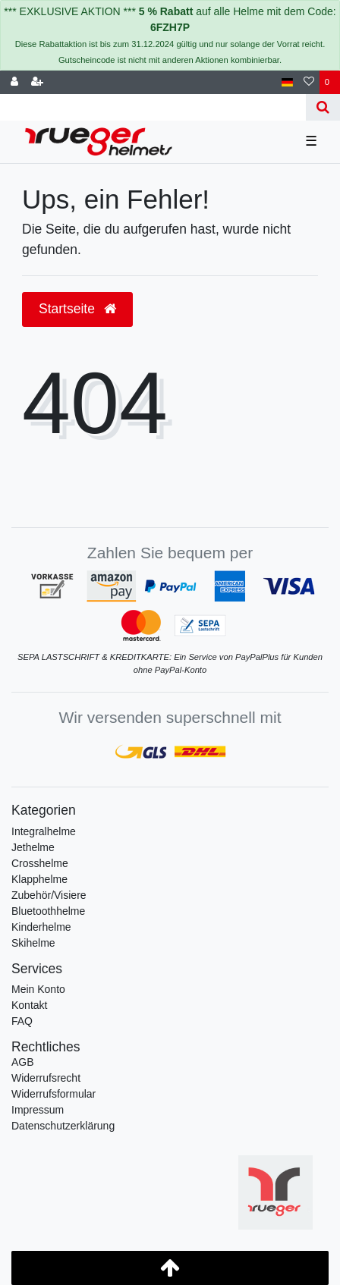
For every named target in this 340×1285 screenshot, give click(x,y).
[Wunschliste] (309, 82)
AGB (22, 1062)
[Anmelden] (14, 82)
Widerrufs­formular (53, 1094)
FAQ (22, 1021)
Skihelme (33, 943)
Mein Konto (38, 989)
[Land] (287, 82)
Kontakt (29, 1005)
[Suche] (323, 107)
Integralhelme (43, 831)
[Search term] (153, 107)
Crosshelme (39, 863)
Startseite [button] (77, 308)
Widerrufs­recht (45, 1078)
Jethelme (33, 847)
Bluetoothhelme (48, 911)
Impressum (37, 1110)
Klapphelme (39, 879)
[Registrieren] (37, 82)
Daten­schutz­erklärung (63, 1126)
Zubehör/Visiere (49, 895)
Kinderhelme (41, 927)
